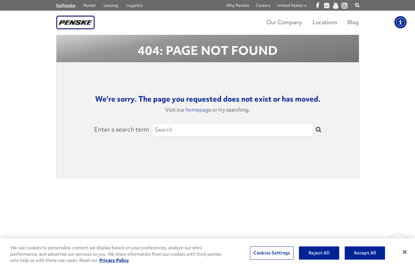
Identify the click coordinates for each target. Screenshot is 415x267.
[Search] (232, 129)
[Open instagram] (345, 6)
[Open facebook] (317, 6)
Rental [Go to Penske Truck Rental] (89, 5)
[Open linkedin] (326, 6)
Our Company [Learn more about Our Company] (284, 22)
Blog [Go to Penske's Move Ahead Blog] (353, 22)
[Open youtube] (335, 6)
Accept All (365, 253)
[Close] (405, 252)
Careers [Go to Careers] (263, 5)
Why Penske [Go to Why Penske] (237, 5)
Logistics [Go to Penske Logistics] (134, 5)
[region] (207, 252)
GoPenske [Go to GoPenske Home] (65, 5)
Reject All (319, 253)
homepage (198, 109)
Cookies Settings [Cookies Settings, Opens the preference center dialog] (271, 253)
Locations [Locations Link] (324, 22)
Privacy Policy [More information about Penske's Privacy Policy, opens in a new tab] (114, 260)
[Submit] (318, 130)
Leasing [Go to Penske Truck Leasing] (111, 5)
